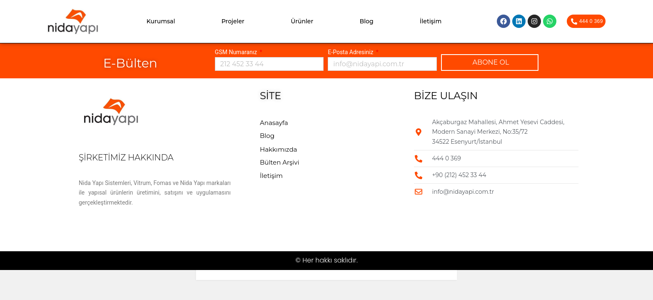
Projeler (233, 21)
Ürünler (302, 21)
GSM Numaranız (237, 52)
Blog (367, 21)
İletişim (430, 21)
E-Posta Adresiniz (351, 52)
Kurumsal (161, 21)
